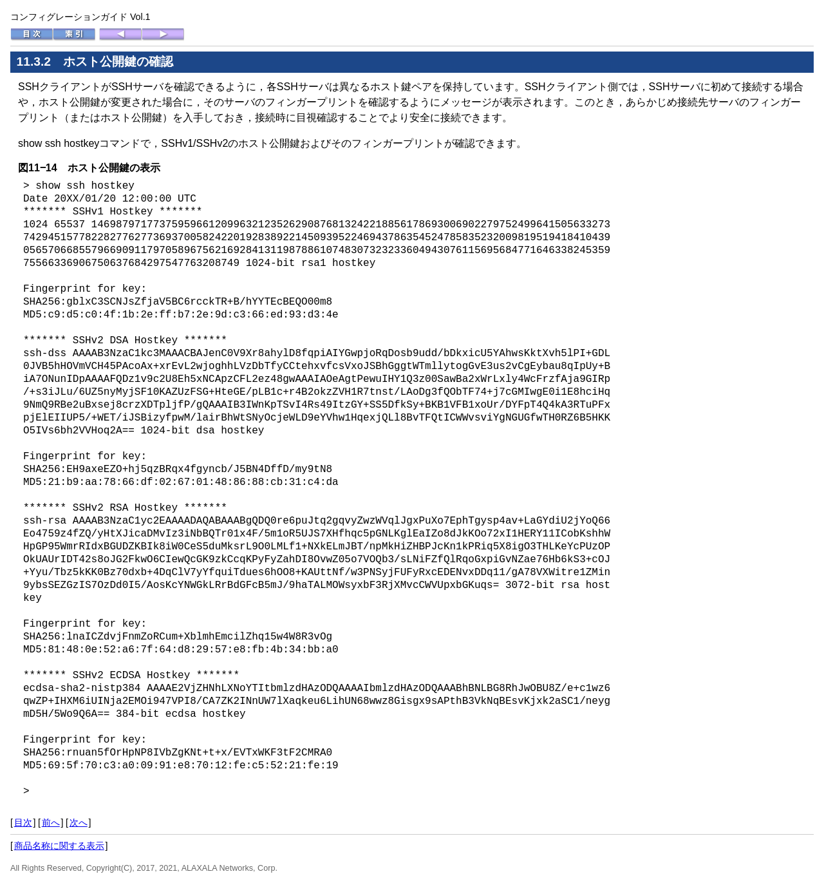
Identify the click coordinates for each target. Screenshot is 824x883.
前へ (51, 822)
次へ (79, 822)
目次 (23, 822)
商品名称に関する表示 (59, 845)
